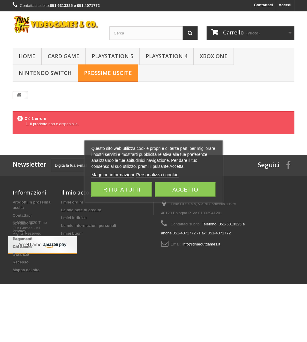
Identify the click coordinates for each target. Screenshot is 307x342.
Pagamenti (22, 238)
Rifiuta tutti (121, 189)
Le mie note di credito (81, 210)
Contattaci (263, 5)
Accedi (285, 5)
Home (27, 56)
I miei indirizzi (74, 218)
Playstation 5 (112, 56)
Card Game (63, 56)
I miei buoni (72, 233)
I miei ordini (72, 202)
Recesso (20, 262)
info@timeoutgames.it (201, 244)
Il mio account (79, 192)
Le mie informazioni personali (88, 225)
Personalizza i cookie (157, 174)
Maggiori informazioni (112, 174)
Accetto (185, 189)
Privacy (19, 231)
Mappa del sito (26, 270)
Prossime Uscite (108, 72)
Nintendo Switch (45, 72)
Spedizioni (22, 223)
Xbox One (214, 56)
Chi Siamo (22, 246)
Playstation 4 (166, 56)
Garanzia (21, 254)
